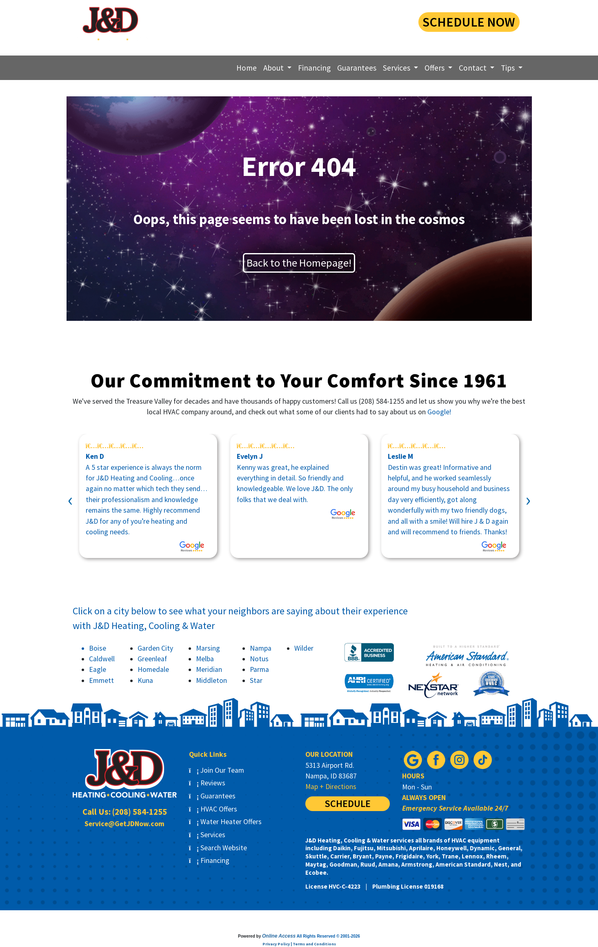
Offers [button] (435, 68)
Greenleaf (152, 658)
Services (207, 834)
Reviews (207, 782)
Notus (259, 658)
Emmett (101, 680)
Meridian (209, 669)
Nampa (260, 648)
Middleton (211, 680)
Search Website (218, 847)
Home (246, 68)
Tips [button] (508, 68)
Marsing (208, 648)
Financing (314, 68)
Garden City (155, 648)
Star (256, 680)
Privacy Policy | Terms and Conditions (299, 944)
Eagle (97, 669)
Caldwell (102, 658)
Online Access (279, 936)
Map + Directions (330, 786)
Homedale (153, 669)
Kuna (145, 680)
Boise (97, 648)
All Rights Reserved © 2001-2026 (328, 936)
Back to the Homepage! (299, 262)
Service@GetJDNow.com (124, 823)
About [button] (274, 68)
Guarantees (356, 68)
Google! (439, 411)
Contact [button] (473, 68)
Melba (205, 658)
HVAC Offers (213, 809)
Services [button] (397, 68)
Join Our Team (217, 770)
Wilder (303, 648)
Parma (259, 669)
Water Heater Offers (225, 821)
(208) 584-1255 (343, 21)
